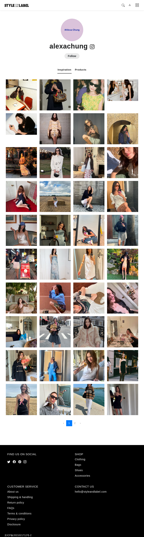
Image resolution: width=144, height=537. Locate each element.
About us (13, 491)
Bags (78, 464)
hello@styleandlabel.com (91, 491)
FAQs (10, 508)
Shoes (79, 470)
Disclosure (14, 524)
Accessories (82, 475)
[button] (123, 5)
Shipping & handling (20, 497)
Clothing (80, 459)
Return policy (15, 502)
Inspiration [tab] (64, 69)
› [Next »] (80, 423)
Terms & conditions (19, 513)
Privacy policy (16, 518)
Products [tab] (80, 69)
